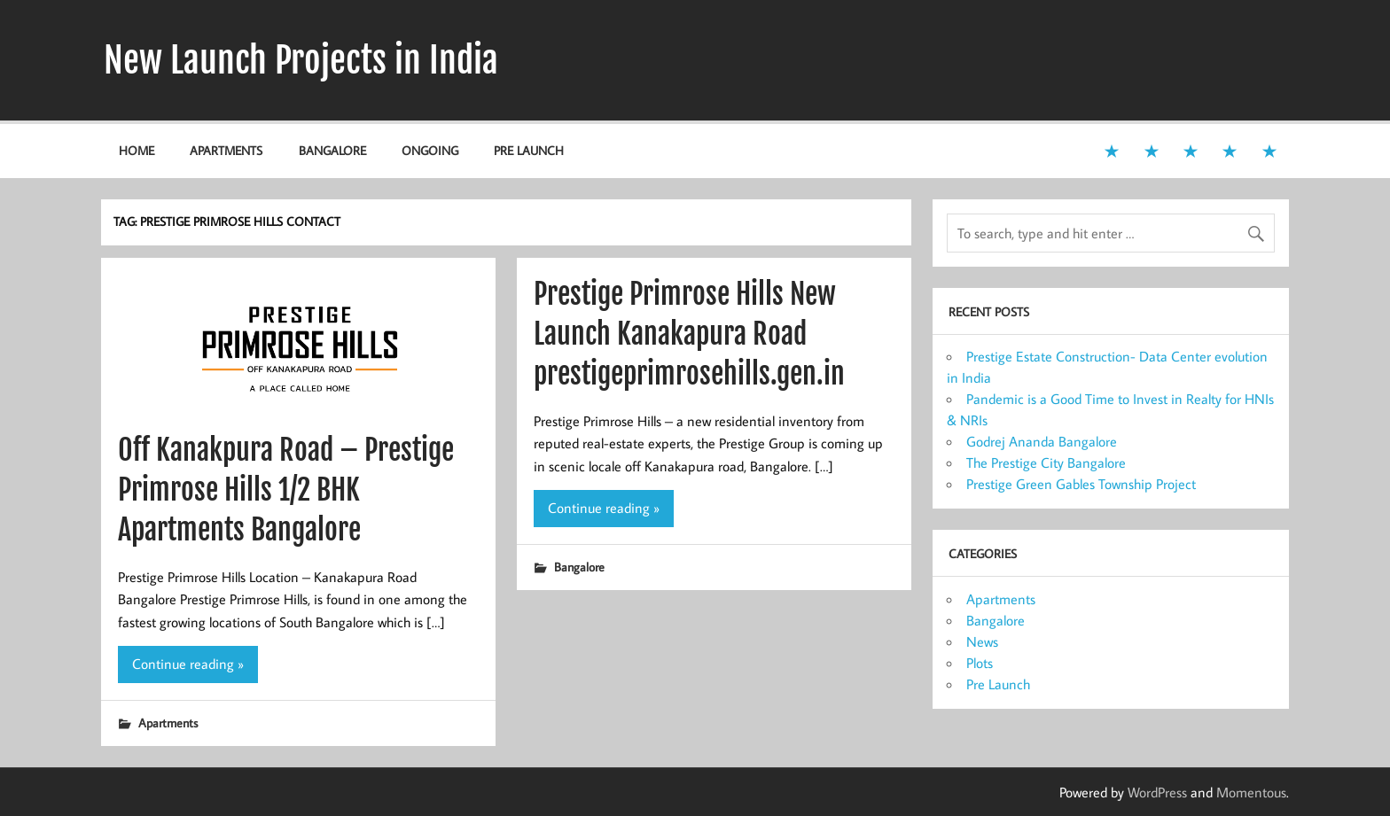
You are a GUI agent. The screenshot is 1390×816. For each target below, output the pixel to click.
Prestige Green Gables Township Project (1081, 484)
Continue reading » (188, 663)
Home (136, 150)
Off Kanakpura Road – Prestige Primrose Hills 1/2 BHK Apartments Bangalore (286, 490)
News (982, 641)
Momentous (1251, 792)
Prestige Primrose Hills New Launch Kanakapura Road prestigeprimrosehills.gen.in (689, 334)
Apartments (226, 150)
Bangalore (332, 150)
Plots (979, 663)
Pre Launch (529, 150)
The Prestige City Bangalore (1046, 462)
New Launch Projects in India (301, 60)
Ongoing (430, 150)
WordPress (1157, 792)
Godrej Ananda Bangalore (1041, 441)
